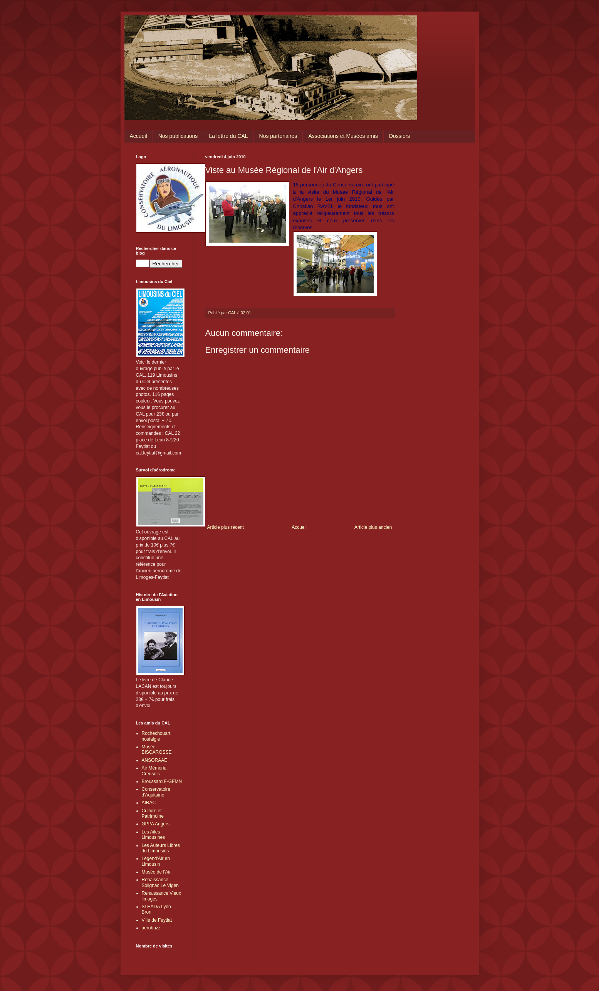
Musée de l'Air (156, 872)
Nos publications (178, 136)
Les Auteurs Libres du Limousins (161, 848)
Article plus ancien (373, 527)
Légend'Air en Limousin (156, 861)
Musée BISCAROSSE (157, 749)
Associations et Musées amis (343, 136)
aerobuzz (151, 928)
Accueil (138, 136)
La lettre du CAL (228, 136)
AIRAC (149, 802)
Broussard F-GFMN (162, 781)
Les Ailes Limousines (153, 834)
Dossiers (399, 136)
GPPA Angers (156, 824)
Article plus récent (225, 527)
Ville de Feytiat (157, 920)
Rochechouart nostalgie (156, 736)
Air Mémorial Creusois (155, 770)
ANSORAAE (155, 760)
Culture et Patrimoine (153, 813)
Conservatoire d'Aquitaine (156, 791)
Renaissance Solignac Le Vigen (160, 882)
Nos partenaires (278, 136)
